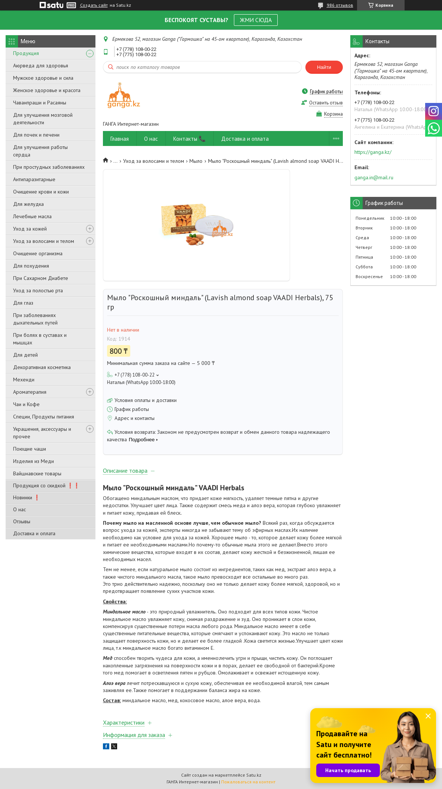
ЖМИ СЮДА (256, 20)
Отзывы (21, 521)
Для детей (25, 354)
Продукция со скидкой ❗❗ (46, 485)
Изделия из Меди (33, 461)
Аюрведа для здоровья (40, 65)
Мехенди (23, 379)
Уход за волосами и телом (43, 241)
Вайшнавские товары (37, 473)
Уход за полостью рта (38, 290)
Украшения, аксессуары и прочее (42, 433)
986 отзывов (340, 5)
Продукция (26, 53)
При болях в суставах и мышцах (40, 339)
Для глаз (23, 302)
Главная (119, 138)
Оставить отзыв (326, 103)
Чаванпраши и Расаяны (39, 102)
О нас (19, 509)
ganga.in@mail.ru (373, 177)
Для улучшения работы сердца (40, 151)
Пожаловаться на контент (248, 782)
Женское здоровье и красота (46, 90)
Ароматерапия (29, 392)
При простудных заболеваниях (49, 167)
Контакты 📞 (189, 138)
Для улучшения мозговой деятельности (43, 119)
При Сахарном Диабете (40, 278)
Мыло (195, 161)
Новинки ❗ (26, 497)
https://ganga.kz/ (372, 152)
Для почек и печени (36, 134)
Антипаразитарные (34, 179)
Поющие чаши (29, 448)
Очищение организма (38, 253)
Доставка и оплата (34, 533)
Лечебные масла (32, 216)
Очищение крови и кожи (41, 191)
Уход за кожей (30, 228)
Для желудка (28, 204)
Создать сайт (94, 5)
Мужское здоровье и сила (43, 77)
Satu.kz (253, 775)
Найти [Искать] (324, 67)
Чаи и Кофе (26, 404)
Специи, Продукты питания (43, 416)
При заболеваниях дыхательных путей (35, 319)
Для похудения (31, 265)
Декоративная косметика (42, 367)
